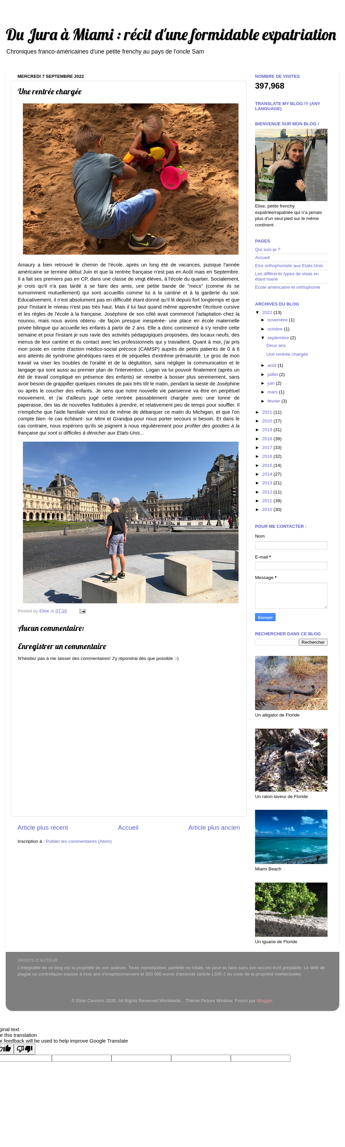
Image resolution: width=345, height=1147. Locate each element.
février (274, 401)
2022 (268, 312)
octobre (276, 328)
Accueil (128, 827)
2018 (268, 438)
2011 (268, 500)
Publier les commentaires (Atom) (79, 841)
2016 (268, 456)
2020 (268, 420)
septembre (279, 337)
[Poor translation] (24, 1049)
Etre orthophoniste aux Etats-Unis (289, 265)
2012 (268, 492)
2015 (268, 465)
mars (273, 391)
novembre (278, 319)
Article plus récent (43, 827)
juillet (273, 374)
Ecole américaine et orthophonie (287, 287)
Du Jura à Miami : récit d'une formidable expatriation (171, 34)
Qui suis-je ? (267, 249)
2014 (268, 474)
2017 (268, 447)
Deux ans (276, 345)
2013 (268, 482)
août (273, 365)
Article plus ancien (214, 827)
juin (272, 383)
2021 (268, 412)
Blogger (264, 1000)
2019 (268, 429)
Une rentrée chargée (287, 354)
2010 (268, 509)
